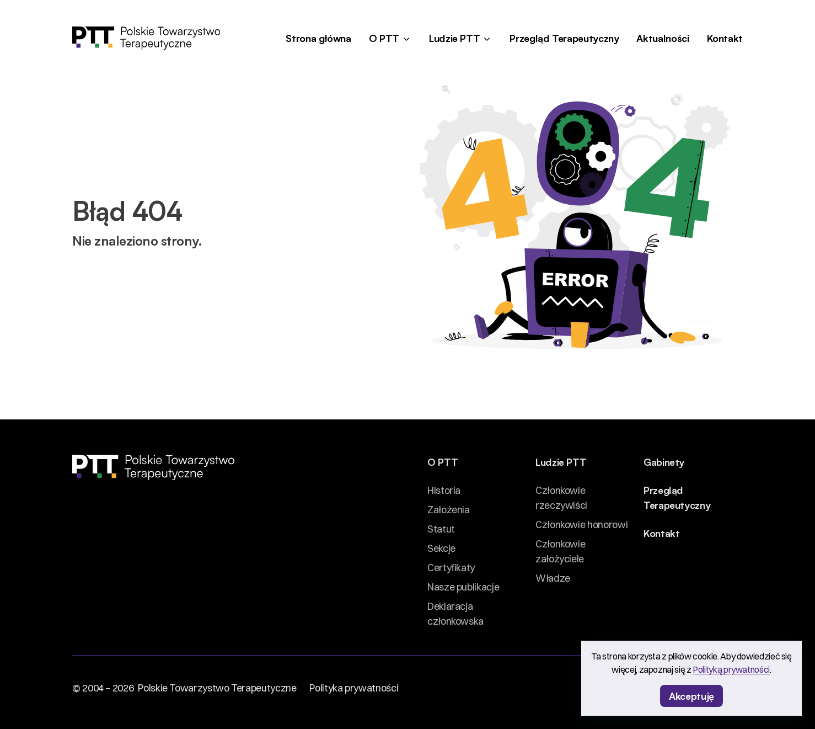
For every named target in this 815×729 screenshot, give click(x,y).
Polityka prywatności (353, 688)
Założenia (448, 509)
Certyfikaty (451, 567)
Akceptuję (691, 695)
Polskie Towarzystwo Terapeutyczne (217, 688)
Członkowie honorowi (581, 524)
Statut (441, 529)
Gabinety (664, 461)
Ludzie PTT (454, 37)
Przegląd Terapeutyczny (564, 37)
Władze (552, 578)
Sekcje (441, 548)
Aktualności (662, 37)
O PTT (384, 37)
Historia (443, 490)
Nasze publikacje (463, 587)
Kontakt (725, 37)
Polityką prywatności (731, 669)
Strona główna (318, 37)
